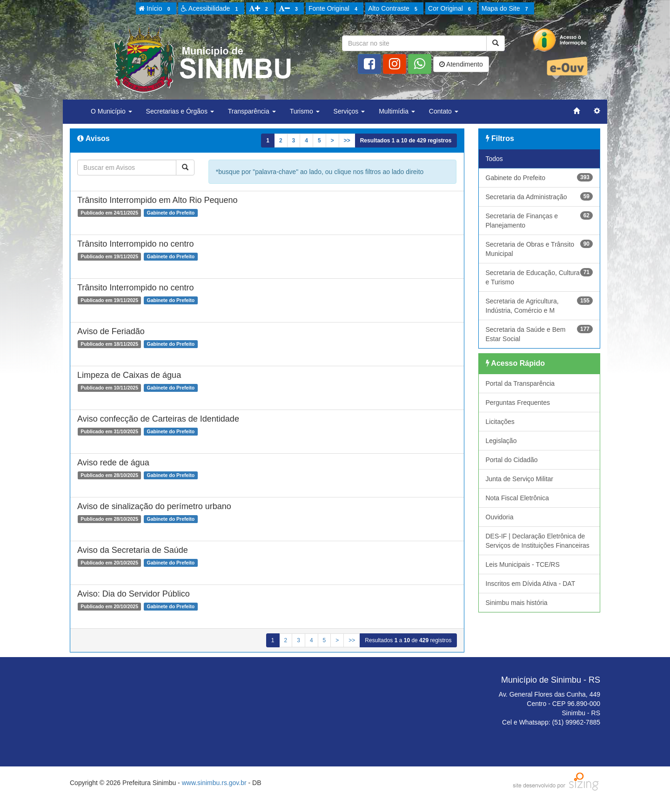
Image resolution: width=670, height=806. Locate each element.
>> (347, 140)
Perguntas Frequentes (518, 402)
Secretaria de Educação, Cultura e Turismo (539, 277)
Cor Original (451, 9)
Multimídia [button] (397, 111)
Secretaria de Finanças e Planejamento (539, 220)
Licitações (500, 421)
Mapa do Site (506, 9)
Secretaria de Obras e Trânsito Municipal (539, 248)
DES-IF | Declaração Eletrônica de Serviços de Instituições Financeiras (538, 540)
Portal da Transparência (520, 383)
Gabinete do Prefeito (539, 177)
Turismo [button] (305, 111)
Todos (494, 158)
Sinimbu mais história (517, 602)
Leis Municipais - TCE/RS (523, 564)
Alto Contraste (394, 9)
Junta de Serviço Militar (520, 479)
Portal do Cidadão (512, 459)
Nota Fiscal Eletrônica (517, 498)
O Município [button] (111, 111)
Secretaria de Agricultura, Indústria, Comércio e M (539, 305)
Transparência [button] (252, 111)
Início (156, 9)
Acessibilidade (211, 9)
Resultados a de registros (406, 140)
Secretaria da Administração (539, 196)
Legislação (501, 440)
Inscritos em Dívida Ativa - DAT (531, 583)
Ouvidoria (500, 517)
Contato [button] (443, 111)
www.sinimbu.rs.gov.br (214, 782)
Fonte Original (334, 9)
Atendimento (461, 64)
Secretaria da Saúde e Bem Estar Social (539, 334)
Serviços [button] (349, 111)
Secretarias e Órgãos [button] (180, 111)
